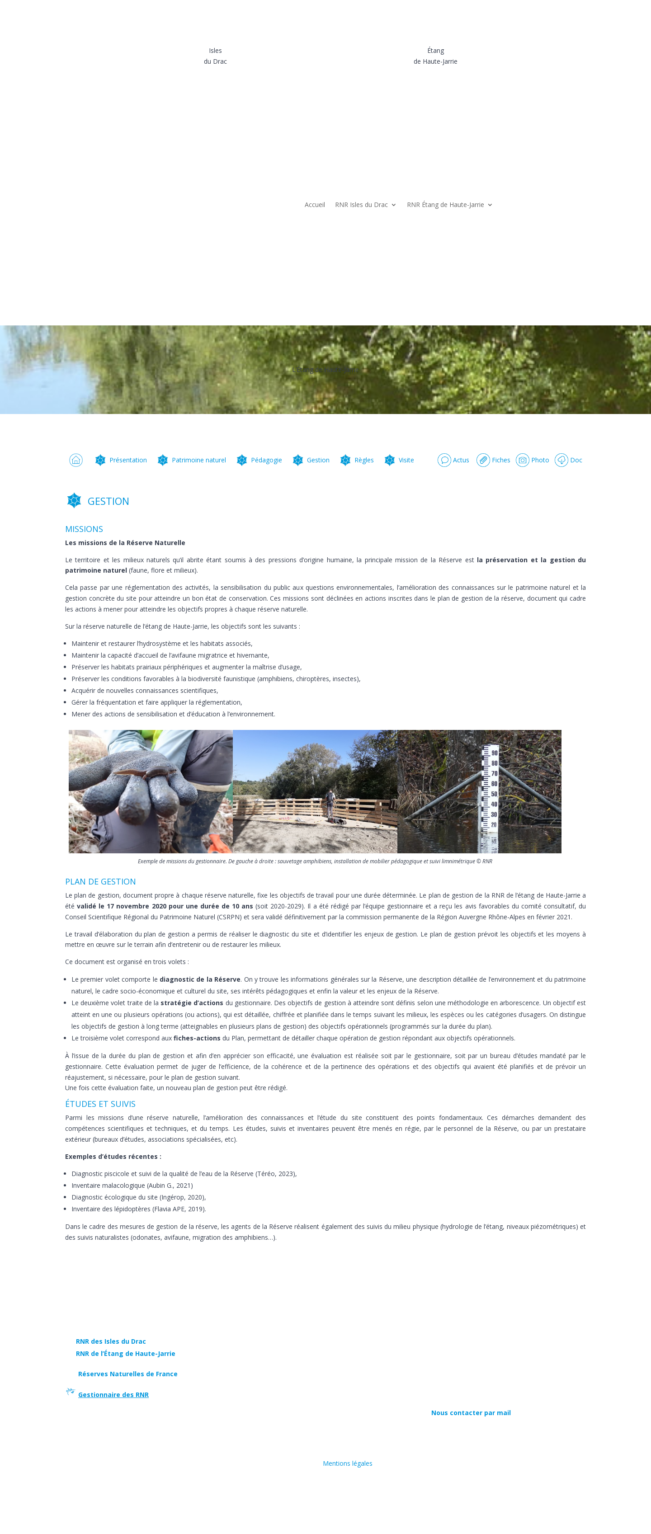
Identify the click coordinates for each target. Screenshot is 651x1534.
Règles (356, 460)
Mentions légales (348, 1463)
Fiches (493, 460)
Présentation (120, 460)
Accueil (315, 204)
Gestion (310, 460)
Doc (568, 460)
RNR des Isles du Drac (111, 1341)
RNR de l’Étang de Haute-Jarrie (125, 1353)
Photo (532, 460)
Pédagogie (258, 460)
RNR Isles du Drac (361, 204)
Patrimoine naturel (191, 460)
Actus (453, 460)
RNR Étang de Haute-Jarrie (445, 204)
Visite (398, 460)
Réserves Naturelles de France (127, 1373)
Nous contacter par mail (471, 1412)
